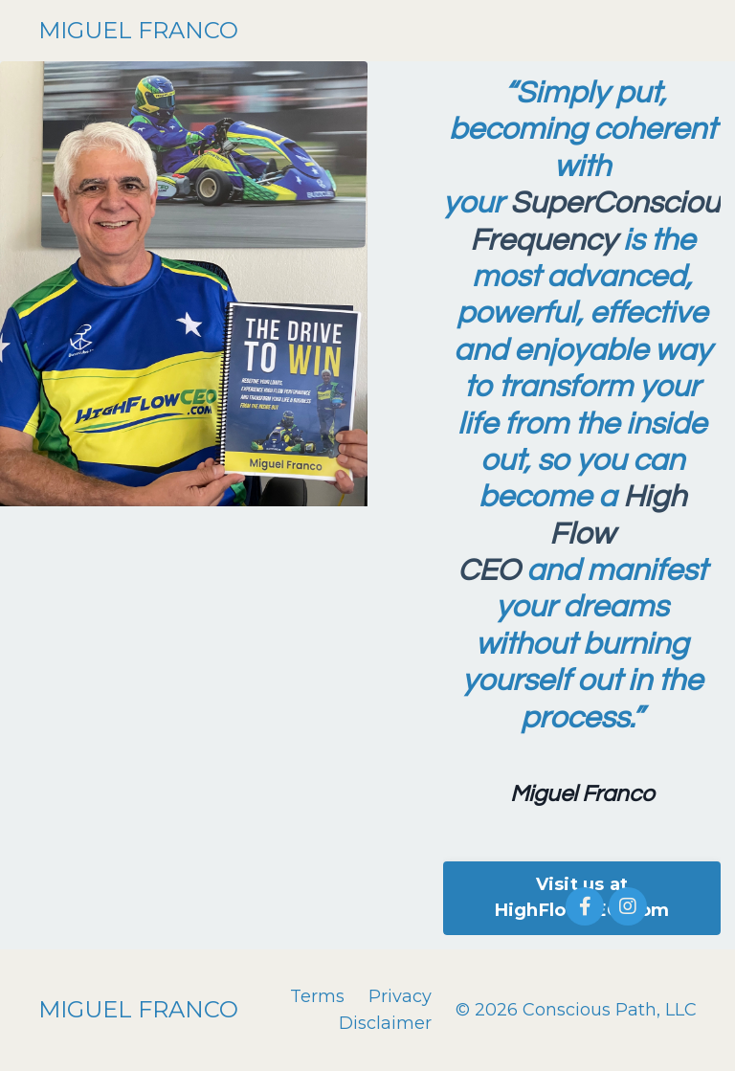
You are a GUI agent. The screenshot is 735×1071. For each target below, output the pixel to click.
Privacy (400, 996)
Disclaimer (385, 1023)
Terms (317, 996)
